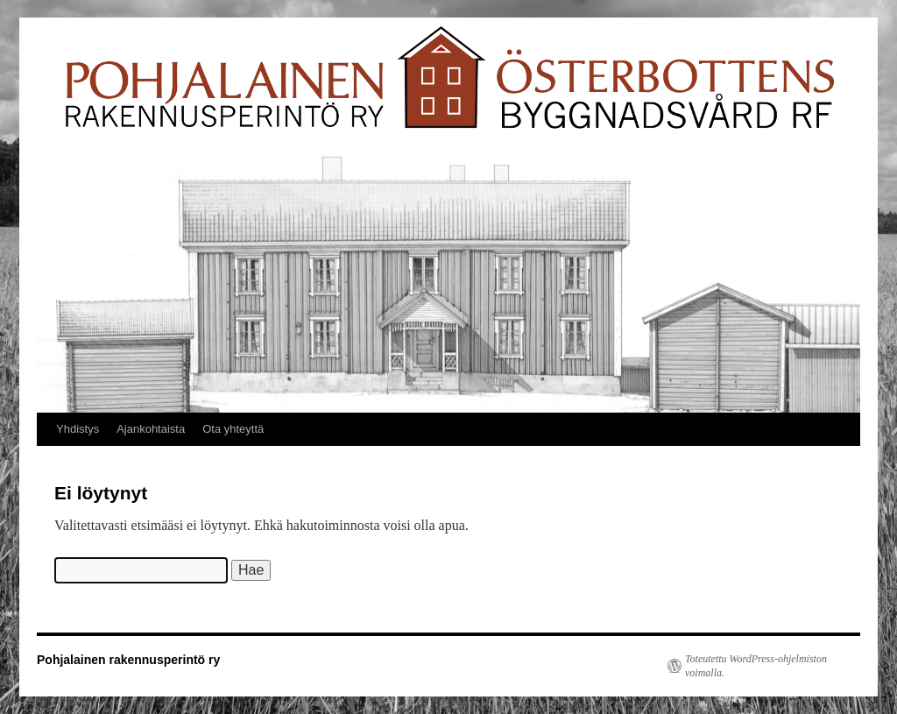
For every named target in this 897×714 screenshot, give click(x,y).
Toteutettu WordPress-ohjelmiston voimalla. (756, 666)
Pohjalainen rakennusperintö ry (128, 660)
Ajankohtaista (151, 428)
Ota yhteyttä (233, 428)
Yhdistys (77, 428)
